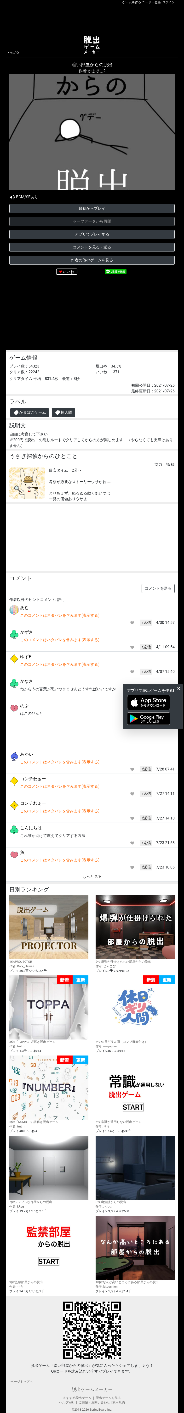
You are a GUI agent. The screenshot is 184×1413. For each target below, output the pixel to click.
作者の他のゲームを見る (92, 260)
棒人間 (63, 413)
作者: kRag (16, 1206)
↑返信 (146, 622)
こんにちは (31, 827)
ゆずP (26, 656)
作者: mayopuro (106, 1046)
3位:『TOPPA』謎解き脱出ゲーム (48, 1009)
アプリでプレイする (92, 234)
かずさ (26, 632)
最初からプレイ (92, 208)
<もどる (13, 52)
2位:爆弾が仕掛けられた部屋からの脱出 (135, 929)
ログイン (168, 2)
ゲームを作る (131, 2)
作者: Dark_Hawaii (21, 966)
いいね (68, 271)
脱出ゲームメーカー (92, 1389)
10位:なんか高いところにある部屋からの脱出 (135, 1250)
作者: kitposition (107, 1286)
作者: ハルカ (104, 1206)
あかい (26, 754)
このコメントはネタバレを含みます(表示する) (59, 615)
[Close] (178, 688)
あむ (24, 607)
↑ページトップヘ (21, 1381)
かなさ (26, 681)
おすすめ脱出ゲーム (77, 1398)
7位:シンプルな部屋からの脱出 (48, 1170)
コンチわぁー (33, 778)
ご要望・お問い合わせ (94, 1402)
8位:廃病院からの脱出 (135, 1170)
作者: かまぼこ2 (92, 71)
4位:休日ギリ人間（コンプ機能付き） (135, 1009)
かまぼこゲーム (29, 413)
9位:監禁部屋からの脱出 (48, 1250)
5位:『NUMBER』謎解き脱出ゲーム (48, 1090)
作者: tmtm (16, 1046)
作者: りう (102, 1126)
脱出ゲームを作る (108, 1398)
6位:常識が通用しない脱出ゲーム (135, 1089)
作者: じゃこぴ (106, 966)
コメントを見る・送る (92, 247)
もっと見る (92, 876)
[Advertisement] (92, 19)
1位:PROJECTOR (48, 929)
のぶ (24, 705)
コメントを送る (158, 588)
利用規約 (118, 1402)
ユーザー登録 (151, 2)
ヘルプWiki (66, 1402)
